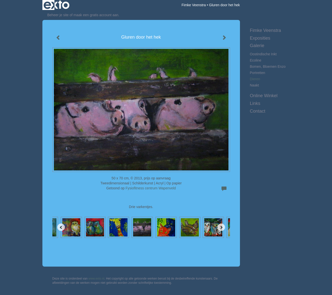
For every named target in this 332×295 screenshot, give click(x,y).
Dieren (255, 79)
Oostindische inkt (263, 54)
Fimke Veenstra (194, 5)
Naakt (254, 85)
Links (255, 103)
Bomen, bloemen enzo (268, 67)
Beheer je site (58, 15)
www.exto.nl (96, 278)
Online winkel (264, 95)
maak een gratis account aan (96, 15)
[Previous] (61, 227)
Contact (257, 111)
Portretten (257, 73)
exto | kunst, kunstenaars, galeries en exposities (56, 5)
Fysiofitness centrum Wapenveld (150, 188)
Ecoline (255, 60)
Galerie (257, 45)
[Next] (221, 227)
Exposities (260, 38)
